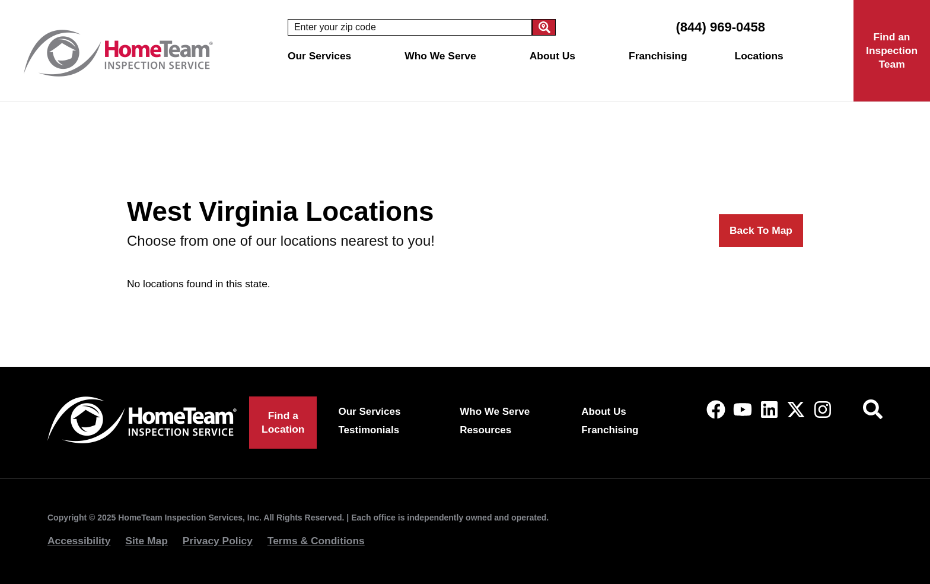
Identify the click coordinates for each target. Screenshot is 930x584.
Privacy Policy (218, 541)
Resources (485, 430)
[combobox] (410, 27)
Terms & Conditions (316, 541)
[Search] (544, 27)
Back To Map (761, 230)
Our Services (322, 56)
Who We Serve (443, 56)
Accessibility (78, 541)
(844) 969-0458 (720, 27)
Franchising (658, 56)
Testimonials (369, 430)
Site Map (146, 541)
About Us (555, 56)
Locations (762, 56)
